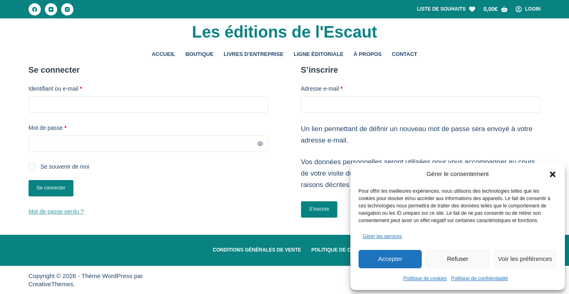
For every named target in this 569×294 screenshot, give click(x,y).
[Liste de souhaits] (446, 9)
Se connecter (51, 188)
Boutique (200, 54)
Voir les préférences (525, 258)
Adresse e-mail (335, 88)
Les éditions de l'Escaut (284, 32)
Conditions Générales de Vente (257, 250)
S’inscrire (319, 209)
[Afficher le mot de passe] (260, 144)
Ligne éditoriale (318, 54)
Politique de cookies (425, 278)
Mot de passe (61, 127)
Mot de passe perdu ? (56, 211)
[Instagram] (67, 9)
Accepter (390, 258)
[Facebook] (35, 9)
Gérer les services (382, 236)
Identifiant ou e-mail (69, 88)
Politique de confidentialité (479, 278)
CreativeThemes (51, 284)
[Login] (528, 9)
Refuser (458, 258)
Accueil (163, 54)
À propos (368, 54)
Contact (404, 54)
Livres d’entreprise (253, 54)
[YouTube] (51, 9)
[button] (553, 174)
